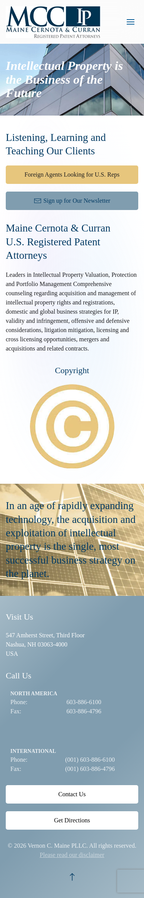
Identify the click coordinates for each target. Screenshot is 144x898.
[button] (130, 22)
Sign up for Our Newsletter (72, 201)
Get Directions (72, 820)
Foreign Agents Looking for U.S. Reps (72, 174)
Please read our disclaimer (72, 855)
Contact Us (72, 794)
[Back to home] (55, 22)
